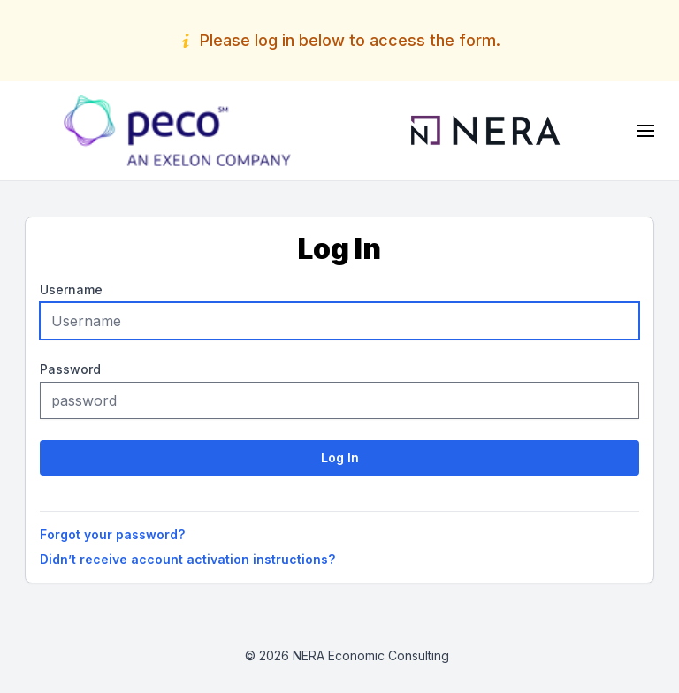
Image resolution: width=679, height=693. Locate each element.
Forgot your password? (112, 534)
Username (71, 289)
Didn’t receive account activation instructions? (187, 559)
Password (70, 369)
